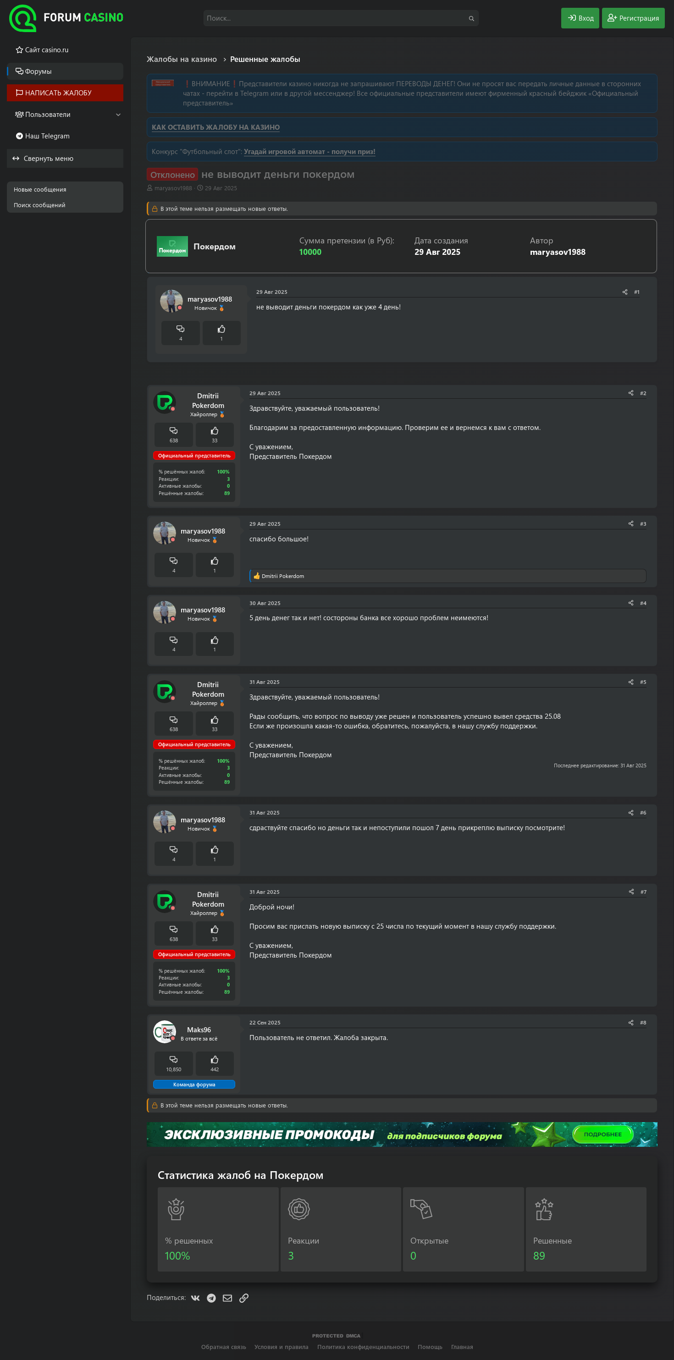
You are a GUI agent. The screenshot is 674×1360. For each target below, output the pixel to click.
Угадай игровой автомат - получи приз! (310, 151)
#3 (643, 523)
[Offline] (180, 308)
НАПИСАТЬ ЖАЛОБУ (58, 92)
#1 (637, 291)
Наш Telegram (47, 135)
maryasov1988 (173, 188)
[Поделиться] (625, 291)
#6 (643, 812)
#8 (643, 1022)
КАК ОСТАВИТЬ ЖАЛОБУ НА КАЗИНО (216, 127)
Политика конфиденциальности (363, 1346)
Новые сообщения (40, 189)
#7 (643, 891)
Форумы (38, 71)
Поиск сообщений (40, 205)
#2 (643, 392)
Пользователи (48, 114)
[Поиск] (341, 18)
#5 (643, 681)
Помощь (430, 1346)
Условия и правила (281, 1346)
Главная (462, 1346)
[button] (118, 114)
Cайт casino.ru (46, 49)
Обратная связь (223, 1346)
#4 (643, 602)
